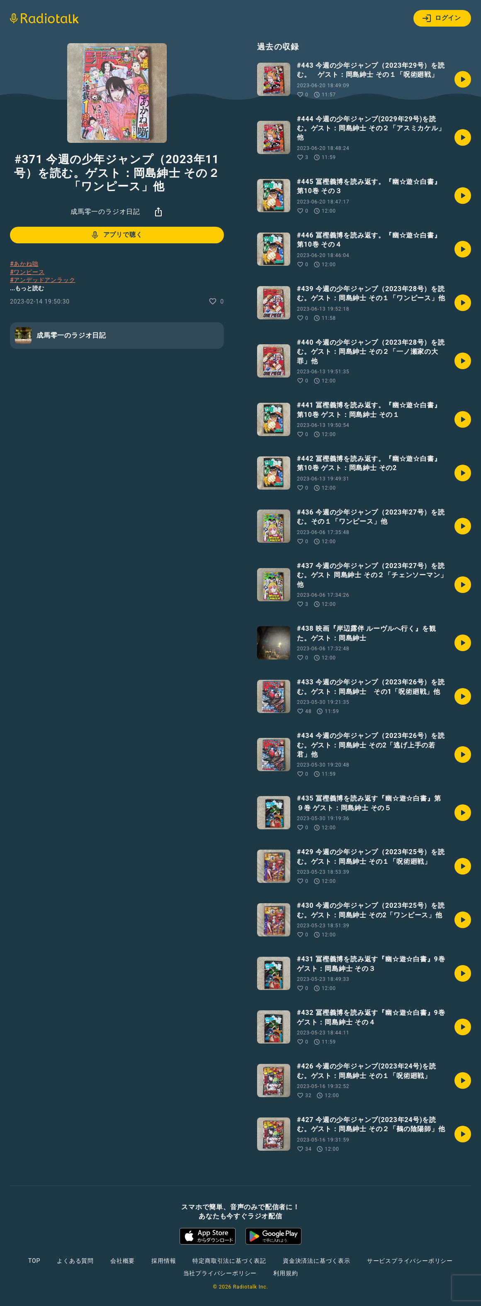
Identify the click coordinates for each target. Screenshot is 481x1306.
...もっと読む (27, 288)
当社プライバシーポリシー (220, 1273)
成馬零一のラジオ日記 (105, 212)
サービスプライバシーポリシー (410, 1260)
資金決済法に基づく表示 (316, 1260)
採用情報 (163, 1260)
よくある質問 (75, 1260)
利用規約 (285, 1273)
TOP (34, 1260)
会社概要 (122, 1260)
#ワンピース (27, 272)
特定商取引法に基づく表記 (229, 1260)
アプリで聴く (116, 235)
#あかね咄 (24, 263)
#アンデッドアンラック (42, 280)
